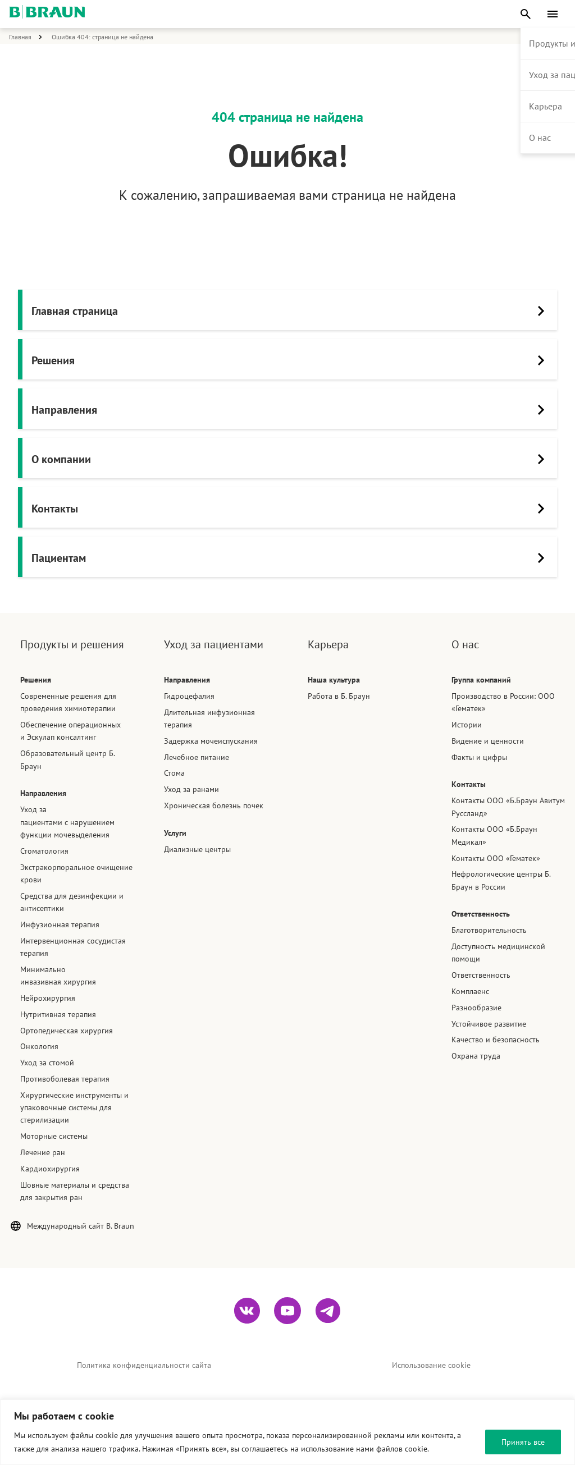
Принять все (523, 1442)
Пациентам (291, 558)
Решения (291, 360)
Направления (291, 410)
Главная (20, 37)
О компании (291, 459)
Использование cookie (431, 1367)
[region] (287, 1432)
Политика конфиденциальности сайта (144, 1367)
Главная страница (291, 311)
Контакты (291, 508)
